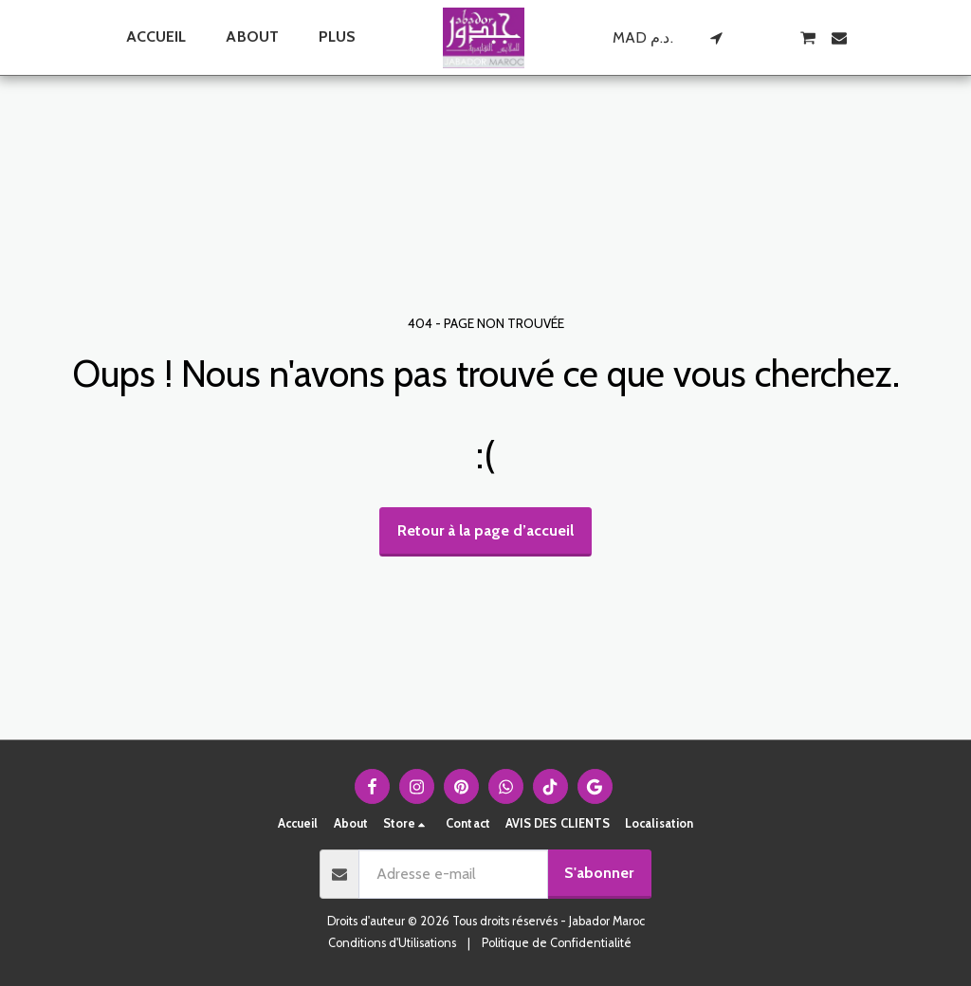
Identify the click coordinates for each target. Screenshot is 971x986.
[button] (717, 38)
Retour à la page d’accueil (485, 530)
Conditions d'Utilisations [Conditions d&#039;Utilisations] (392, 943)
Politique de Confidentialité (557, 943)
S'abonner (598, 873)
